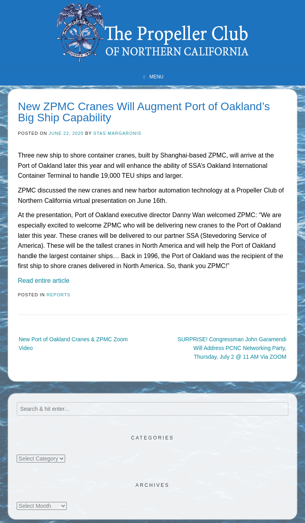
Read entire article (43, 280)
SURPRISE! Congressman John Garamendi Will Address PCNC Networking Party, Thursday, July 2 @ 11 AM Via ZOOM (232, 348)
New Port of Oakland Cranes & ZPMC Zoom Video (73, 343)
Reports (58, 294)
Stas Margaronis (117, 133)
